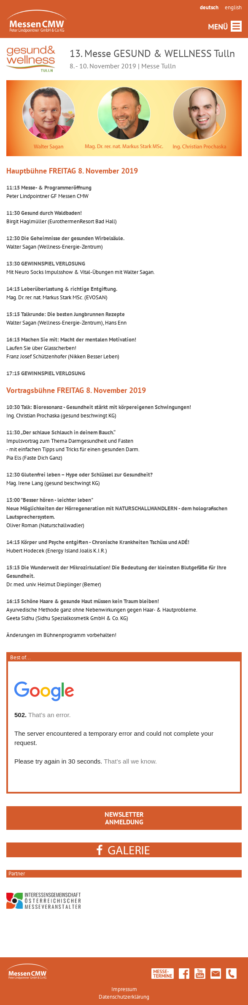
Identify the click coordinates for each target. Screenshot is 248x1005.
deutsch (209, 7)
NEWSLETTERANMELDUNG (124, 818)
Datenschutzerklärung (124, 996)
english (233, 7)
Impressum (124, 989)
